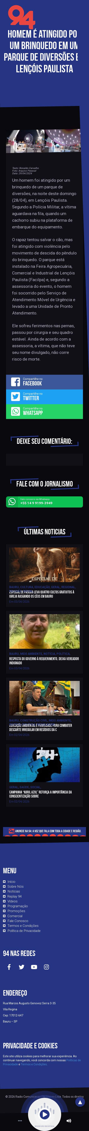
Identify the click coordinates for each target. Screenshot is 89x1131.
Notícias (13, 891)
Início (11, 882)
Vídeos (12, 901)
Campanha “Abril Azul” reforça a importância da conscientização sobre (40, 794)
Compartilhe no (44, 382)
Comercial (14, 916)
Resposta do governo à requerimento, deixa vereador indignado (44, 661)
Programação (17, 906)
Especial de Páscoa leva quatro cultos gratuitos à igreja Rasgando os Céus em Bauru (41, 594)
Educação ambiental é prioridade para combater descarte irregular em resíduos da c (40, 727)
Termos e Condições (23, 926)
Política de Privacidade (24, 931)
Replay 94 (14, 896)
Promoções (16, 911)
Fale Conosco (17, 921)
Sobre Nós (15, 886)
